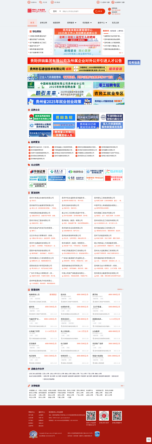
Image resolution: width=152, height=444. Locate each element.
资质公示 (41, 423)
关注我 (45, 2)
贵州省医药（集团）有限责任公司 (74, 243)
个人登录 (103, 2)
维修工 (66, 268)
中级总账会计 (48, 246)
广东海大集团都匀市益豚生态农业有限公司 (74, 258)
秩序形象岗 (73, 268)
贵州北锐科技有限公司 (70, 205)
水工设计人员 (113, 223)
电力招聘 (52, 376)
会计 (103, 215)
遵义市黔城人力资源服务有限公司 (106, 243)
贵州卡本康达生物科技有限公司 (41, 198)
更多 (121, 52)
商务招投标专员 (52, 283)
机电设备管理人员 (84, 253)
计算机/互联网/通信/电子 (38, 36)
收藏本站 (34, 2)
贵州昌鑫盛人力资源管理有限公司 (64, 147)
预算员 (98, 215)
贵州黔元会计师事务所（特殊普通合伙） (106, 266)
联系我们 (30, 423)
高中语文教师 (68, 215)
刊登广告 (41, 417)
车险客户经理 (85, 276)
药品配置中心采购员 (88, 246)
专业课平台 (89, 390)
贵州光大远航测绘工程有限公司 (106, 251)
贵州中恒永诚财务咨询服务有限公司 (74, 198)
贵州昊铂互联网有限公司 (38, 156)
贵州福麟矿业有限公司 (108, 150)
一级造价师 (104, 261)
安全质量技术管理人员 (71, 253)
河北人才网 (32, 397)
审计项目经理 (55, 276)
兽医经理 (66, 261)
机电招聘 (64, 376)
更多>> (122, 385)
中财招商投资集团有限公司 (39, 213)
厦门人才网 (108, 395)
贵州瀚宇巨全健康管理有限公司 (41, 205)
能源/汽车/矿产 (35, 46)
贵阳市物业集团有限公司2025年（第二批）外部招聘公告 (112, 49)
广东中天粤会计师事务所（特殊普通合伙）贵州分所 (41, 273)
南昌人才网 (108, 392)
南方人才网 (80, 392)
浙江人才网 (32, 395)
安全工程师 (108, 238)
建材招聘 (77, 376)
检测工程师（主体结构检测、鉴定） (107, 200)
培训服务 (85, 23)
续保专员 (66, 276)
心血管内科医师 (101, 246)
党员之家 (115, 23)
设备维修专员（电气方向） (72, 230)
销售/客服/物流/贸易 (36, 49)
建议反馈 (41, 426)
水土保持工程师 (119, 215)
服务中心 (101, 23)
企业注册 (30, 417)
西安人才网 (70, 395)
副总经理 (118, 230)
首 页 (32, 23)
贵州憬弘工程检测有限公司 (104, 198)
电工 (41, 223)
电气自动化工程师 (46, 268)
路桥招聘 (95, 376)
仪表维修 (40, 246)
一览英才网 (45, 376)
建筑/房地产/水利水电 (37, 39)
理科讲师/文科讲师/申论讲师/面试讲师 (116, 276)
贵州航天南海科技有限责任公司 (87, 150)
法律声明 (30, 426)
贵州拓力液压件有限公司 (108, 156)
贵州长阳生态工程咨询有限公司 (106, 220)
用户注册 (30, 415)
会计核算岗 (57, 246)
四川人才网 (60, 373)
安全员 (34, 200)
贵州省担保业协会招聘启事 (112, 40)
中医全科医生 (56, 208)
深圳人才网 (61, 395)
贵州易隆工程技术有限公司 (104, 213)
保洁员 (118, 246)
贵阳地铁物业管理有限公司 (72, 266)
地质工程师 (109, 215)
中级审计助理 (45, 276)
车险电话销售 (75, 276)
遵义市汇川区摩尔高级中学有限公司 (74, 213)
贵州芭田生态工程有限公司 (86, 156)
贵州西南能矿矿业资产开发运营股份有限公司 (111, 153)
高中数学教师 (78, 215)
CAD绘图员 (35, 283)
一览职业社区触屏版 (48, 379)
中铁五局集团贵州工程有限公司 (74, 251)
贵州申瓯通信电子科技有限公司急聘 (41, 281)
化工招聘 (58, 376)
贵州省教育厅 (52, 392)
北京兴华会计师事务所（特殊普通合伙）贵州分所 (41, 235)
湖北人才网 (51, 395)
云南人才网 (53, 373)
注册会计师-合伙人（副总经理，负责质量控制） (46, 238)
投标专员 (66, 208)
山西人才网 (89, 395)
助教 (102, 276)
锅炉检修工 (35, 253)
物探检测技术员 (46, 261)
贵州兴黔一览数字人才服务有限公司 (82, 436)
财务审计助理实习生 (70, 200)
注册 (123, 2)
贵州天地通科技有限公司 (61, 156)
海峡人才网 (98, 373)
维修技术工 (110, 246)
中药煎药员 (77, 246)
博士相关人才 (36, 268)
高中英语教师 (87, 215)
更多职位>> (120, 289)
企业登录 (118, 2)
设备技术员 (35, 223)
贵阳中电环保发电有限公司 (39, 251)
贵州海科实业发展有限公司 (72, 228)
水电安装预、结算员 (102, 268)
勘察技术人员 (36, 261)
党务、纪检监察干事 (70, 223)
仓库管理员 (73, 238)
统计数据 (57, 2)
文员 (97, 261)
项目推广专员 (68, 246)
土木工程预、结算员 (116, 268)
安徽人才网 (51, 397)
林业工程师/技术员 (113, 253)
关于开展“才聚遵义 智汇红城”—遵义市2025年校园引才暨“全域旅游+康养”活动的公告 (112, 46)
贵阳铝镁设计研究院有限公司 (40, 266)
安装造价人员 (113, 261)
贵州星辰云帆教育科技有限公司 (106, 273)
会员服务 (41, 415)
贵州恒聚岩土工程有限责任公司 (41, 258)
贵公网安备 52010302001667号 (47, 436)
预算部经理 (111, 230)
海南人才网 (68, 373)
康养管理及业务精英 (102, 208)
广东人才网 (83, 373)
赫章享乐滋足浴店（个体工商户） (41, 147)
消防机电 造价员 (101, 230)
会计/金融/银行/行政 (36, 52)
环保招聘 (83, 376)
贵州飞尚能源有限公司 (103, 235)
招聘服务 (70, 23)
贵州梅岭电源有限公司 (38, 158)
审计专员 (80, 200)
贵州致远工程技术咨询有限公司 (63, 153)
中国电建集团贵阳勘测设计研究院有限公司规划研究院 (64, 150)
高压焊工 (51, 253)
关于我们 (30, 420)
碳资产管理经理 (101, 253)
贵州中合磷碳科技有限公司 (39, 243)
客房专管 (80, 268)
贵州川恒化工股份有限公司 (39, 220)
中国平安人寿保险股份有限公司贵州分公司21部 (106, 205)
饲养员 (73, 261)
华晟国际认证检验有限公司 (86, 153)
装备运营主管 (82, 238)
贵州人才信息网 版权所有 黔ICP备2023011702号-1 (80, 433)
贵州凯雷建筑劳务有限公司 (109, 147)
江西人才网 (45, 373)
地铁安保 (87, 268)
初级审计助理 (36, 276)
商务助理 (42, 283)
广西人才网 (90, 373)
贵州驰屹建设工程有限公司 (104, 228)
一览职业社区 (115, 376)
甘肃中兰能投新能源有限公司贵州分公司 (41, 153)
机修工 (34, 246)
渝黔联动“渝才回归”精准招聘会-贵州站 (112, 36)
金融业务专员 (36, 215)
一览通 (69, 397)
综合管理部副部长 (83, 223)
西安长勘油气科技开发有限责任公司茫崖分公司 (41, 228)
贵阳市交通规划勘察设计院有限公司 (88, 147)
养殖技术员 (79, 261)
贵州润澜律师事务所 (37, 150)
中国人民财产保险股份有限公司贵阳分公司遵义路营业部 (74, 273)
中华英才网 (70, 392)
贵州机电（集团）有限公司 (72, 220)
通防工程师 (116, 238)
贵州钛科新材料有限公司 (71, 235)
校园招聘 (56, 23)
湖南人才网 (75, 373)
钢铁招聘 (107, 376)
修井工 (34, 230)
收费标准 (41, 420)
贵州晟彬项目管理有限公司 (104, 258)
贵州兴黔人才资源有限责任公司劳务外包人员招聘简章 (112, 43)
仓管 (86, 261)
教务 (97, 276)
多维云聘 (43, 23)
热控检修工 (43, 253)
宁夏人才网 (61, 397)
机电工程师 (99, 238)
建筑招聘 (71, 376)
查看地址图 (82, 415)
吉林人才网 (89, 392)
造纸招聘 (101, 376)
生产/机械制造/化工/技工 (38, 42)
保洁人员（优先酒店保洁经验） (41, 208)
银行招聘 (89, 376)
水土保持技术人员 (101, 223)
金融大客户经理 (46, 215)
